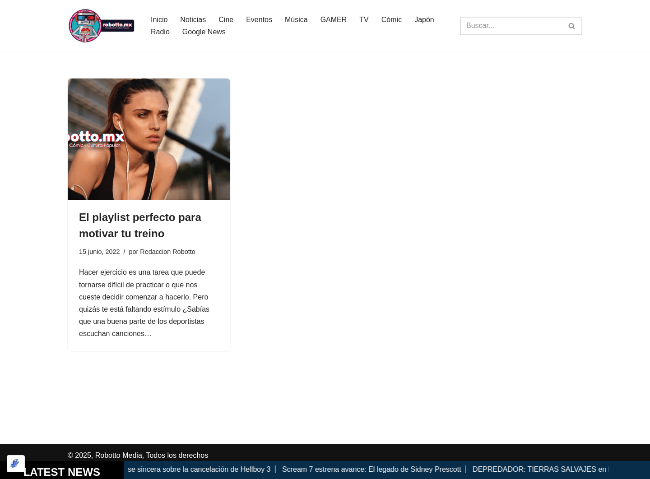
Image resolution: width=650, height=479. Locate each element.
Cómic (391, 19)
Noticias (193, 19)
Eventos (259, 19)
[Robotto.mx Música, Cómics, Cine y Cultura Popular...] (101, 25)
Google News (204, 32)
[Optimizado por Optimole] (16, 463)
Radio (160, 32)
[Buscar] (511, 26)
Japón (424, 19)
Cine (225, 19)
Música (296, 19)
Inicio (159, 19)
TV (363, 19)
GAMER (333, 19)
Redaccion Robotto (167, 251)
